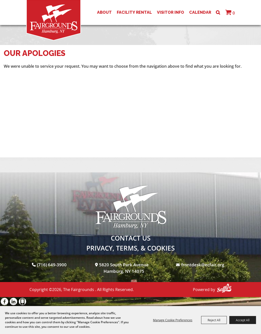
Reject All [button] (214, 320)
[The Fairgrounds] (53, 20)
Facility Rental (134, 12)
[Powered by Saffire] (224, 288)
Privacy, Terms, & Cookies (130, 248)
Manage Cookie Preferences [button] (172, 320)
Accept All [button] (243, 320)
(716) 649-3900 (52, 265)
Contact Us (130, 238)
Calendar (200, 12)
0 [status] (234, 13)
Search (218, 12)
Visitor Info (170, 12)
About (104, 12)
